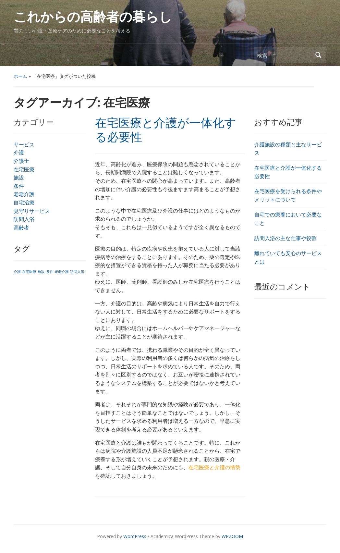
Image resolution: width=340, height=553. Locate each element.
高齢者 (21, 227)
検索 (318, 55)
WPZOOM (232, 536)
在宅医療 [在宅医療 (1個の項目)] (29, 271)
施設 (19, 177)
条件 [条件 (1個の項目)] (49, 271)
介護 (19, 152)
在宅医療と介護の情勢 (214, 467)
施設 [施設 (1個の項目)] (41, 271)
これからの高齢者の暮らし (93, 17)
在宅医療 (24, 169)
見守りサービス (32, 211)
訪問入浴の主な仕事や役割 (285, 238)
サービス (24, 144)
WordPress (134, 536)
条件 (19, 186)
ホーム (20, 76)
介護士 (21, 161)
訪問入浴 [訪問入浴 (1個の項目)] (77, 271)
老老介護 (24, 194)
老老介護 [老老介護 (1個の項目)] (62, 271)
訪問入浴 (24, 219)
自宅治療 (24, 202)
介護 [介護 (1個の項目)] (17, 271)
